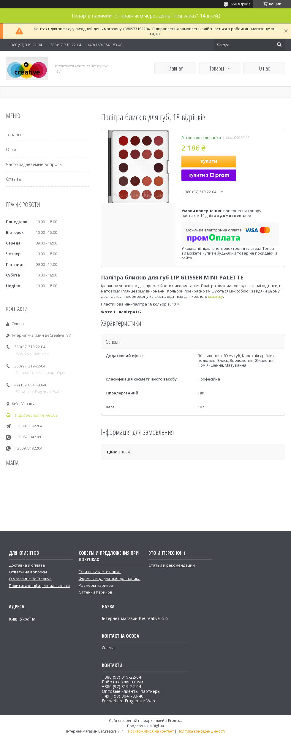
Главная (175, 68)
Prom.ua (175, 720)
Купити (209, 161)
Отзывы (14, 179)
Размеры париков (96, 585)
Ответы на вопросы (28, 572)
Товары (217, 68)
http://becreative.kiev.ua (36, 415)
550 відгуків (240, 4)
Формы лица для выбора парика (109, 578)
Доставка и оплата (27, 565)
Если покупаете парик (100, 571)
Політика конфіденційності (201, 731)
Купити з (209, 175)
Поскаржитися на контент (151, 731)
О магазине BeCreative (30, 578)
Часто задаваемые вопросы (34, 164)
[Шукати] (279, 45)
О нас (264, 68)
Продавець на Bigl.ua (145, 725)
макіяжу (215, 296)
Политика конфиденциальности (39, 585)
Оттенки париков (95, 592)
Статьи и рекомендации (171, 565)
